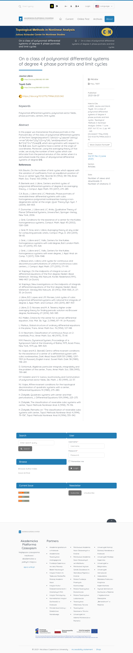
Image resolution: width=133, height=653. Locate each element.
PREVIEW (94, 79)
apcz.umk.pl (29, 567)
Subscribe (75, 493)
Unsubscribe (89, 493)
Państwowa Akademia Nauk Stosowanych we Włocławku (81, 560)
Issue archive (24, 473)
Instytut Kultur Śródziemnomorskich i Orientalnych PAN (58, 589)
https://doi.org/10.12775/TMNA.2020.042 (43, 96)
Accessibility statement (82, 649)
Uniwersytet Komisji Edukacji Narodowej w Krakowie (105, 550)
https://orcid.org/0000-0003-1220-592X (36, 88)
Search (26, 449)
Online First (83, 18)
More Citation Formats (99, 144)
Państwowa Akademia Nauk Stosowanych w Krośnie (81, 550)
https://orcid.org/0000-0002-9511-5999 (36, 79)
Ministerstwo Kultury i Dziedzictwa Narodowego (58, 611)
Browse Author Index (27, 468)
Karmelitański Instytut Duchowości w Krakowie (58, 601)
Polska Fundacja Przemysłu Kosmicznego (79, 582)
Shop (98, 649)
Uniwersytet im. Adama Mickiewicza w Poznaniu (81, 617)
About (109, 18)
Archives (97, 18)
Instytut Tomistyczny (57, 595)
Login (87, 6)
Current (69, 18)
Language (103, 6)
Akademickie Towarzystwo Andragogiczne (55, 557)
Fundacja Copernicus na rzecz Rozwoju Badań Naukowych (57, 566)
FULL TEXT (95, 84)
